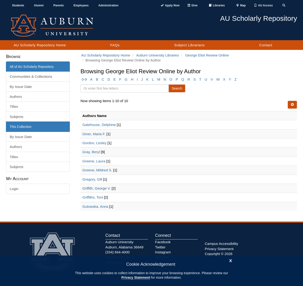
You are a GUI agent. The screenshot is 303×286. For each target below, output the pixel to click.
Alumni (39, 5)
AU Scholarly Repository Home (40, 45)
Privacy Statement (135, 277)
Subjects (16, 117)
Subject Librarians (189, 45)
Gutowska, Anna (95, 206)
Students (18, 5)
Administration (108, 5)
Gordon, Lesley (94, 143)
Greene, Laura (93, 161)
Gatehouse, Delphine (99, 125)
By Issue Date (21, 87)
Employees (81, 5)
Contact (265, 45)
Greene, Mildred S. (97, 170)
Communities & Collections (31, 76)
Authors (16, 97)
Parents (58, 5)
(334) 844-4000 (117, 252)
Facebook (163, 242)
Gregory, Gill (92, 179)
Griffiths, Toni (92, 197)
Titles (14, 106)
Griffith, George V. (96, 188)
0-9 (84, 79)
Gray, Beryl (91, 152)
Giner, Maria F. (94, 134)
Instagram (163, 252)
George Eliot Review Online (207, 55)
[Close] (230, 260)
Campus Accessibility (221, 244)
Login (14, 189)
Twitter (160, 247)
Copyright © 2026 (218, 254)
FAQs (115, 45)
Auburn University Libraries (157, 55)
